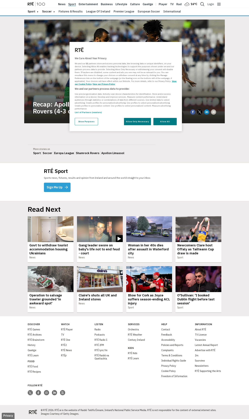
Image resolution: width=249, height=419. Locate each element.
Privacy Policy (168, 365)
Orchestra (133, 329)
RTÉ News (66, 350)
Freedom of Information (174, 376)
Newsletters (202, 365)
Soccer (47, 11)
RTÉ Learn (33, 355)
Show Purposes (86, 121)
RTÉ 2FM (99, 345)
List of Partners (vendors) (88, 112)
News (62, 4)
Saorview (200, 360)
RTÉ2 (64, 345)
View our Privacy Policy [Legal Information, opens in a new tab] (104, 84)
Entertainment (88, 4)
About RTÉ (200, 329)
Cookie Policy (168, 371)
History (31, 345)
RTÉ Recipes (34, 371)
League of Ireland (98, 11)
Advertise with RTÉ (205, 350)
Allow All (165, 121)
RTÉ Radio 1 (101, 339)
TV (62, 334)
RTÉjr (64, 355)
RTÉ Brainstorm (36, 339)
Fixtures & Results (71, 11)
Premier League (124, 11)
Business (107, 4)
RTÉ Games (34, 329)
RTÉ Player (67, 329)
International (172, 11)
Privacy (8, 415)
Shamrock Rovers (87, 153)
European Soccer (149, 11)
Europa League (64, 153)
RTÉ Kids (132, 353)
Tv (172, 4)
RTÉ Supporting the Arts (208, 371)
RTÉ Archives (35, 334)
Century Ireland (136, 339)
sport (31, 11)
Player (163, 4)
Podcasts (100, 334)
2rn (196, 355)
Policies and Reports (172, 345)
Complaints (167, 350)
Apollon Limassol (112, 153)
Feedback (166, 334)
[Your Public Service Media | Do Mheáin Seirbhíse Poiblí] (33, 412)
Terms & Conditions (171, 355)
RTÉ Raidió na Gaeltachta (102, 357)
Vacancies (200, 339)
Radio (180, 4)
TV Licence (201, 334)
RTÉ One (65, 339)
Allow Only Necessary (137, 121)
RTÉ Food (33, 366)
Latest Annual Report (206, 345)
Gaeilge (148, 4)
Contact (165, 329)
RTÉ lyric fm (101, 350)
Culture (135, 4)
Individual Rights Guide (173, 360)
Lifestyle (121, 4)
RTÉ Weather (135, 334)
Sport (72, 4)
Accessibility (168, 339)
